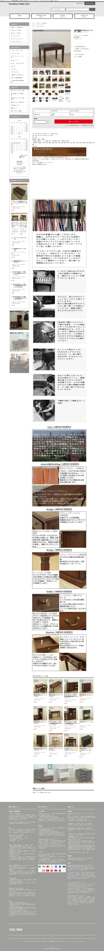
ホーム (33, 23)
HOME (19, 16)
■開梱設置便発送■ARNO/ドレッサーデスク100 (40, 695)
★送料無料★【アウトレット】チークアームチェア (56, 749)
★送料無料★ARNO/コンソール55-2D (86, 722)
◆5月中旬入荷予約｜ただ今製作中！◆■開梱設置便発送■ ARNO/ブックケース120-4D (71, 723)
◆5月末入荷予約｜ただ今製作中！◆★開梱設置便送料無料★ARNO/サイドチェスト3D (71, 696)
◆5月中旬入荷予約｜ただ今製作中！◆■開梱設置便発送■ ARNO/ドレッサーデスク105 (55, 723)
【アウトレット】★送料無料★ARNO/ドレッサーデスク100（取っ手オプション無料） (19, 203)
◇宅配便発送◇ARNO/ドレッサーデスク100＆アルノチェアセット (71, 749)
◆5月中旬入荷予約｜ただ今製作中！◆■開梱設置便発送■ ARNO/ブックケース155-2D (20, 286)
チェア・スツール (40, 24)
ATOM (83, 941)
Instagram (63, 16)
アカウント (81, 3)
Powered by (52, 948)
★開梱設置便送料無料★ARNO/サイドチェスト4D (40, 749)
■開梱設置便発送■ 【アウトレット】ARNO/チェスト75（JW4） (85, 750)
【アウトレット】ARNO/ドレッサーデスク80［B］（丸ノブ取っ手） (15, 224)
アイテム (89, 3)
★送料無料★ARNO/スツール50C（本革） (19, 249)
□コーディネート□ (40, 26)
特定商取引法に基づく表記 (87, 125)
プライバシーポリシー (66, 941)
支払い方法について (28, 941)
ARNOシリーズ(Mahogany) (42, 23)
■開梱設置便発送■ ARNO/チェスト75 (86, 695)
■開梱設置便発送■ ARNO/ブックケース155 (40, 722)
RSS (80, 941)
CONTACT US (84, 16)
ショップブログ (75, 941)
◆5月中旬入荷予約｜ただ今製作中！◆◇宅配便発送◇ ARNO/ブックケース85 (20, 273)
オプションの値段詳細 (69, 125)
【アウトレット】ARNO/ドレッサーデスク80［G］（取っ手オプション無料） (23, 224)
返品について (78, 125)
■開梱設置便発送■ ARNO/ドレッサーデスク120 (55, 695)
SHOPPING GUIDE (41, 16)
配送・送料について (37, 941)
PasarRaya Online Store (19, 4)
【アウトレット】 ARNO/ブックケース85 (20, 238)
